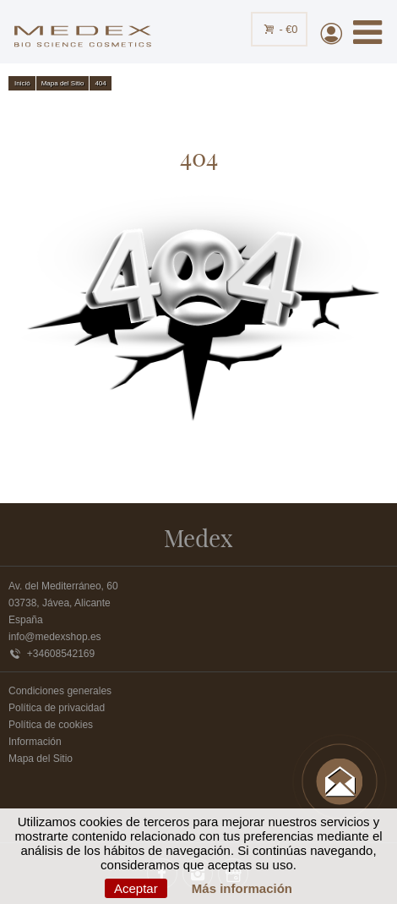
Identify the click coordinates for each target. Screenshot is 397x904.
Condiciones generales (59, 691)
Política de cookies (50, 725)
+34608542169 (51, 654)
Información (35, 742)
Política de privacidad (56, 708)
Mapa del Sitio (40, 758)
